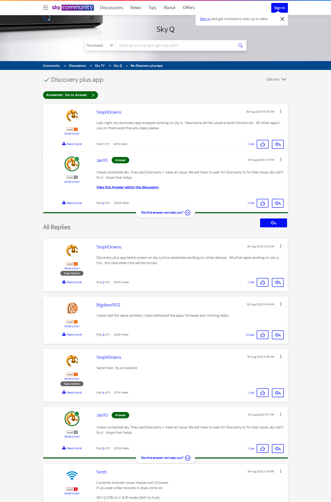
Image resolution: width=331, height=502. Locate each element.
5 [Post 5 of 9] (103, 203)
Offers (189, 7)
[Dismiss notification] (282, 19)
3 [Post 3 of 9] (103, 334)
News (135, 7)
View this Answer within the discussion (127, 187)
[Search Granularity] (100, 45)
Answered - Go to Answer (70, 94)
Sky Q (166, 29)
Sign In (279, 8)
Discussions (111, 7)
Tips (152, 7)
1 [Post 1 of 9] (103, 144)
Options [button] (273, 79)
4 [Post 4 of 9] (103, 392)
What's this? (72, 133)
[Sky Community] (73, 7)
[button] (281, 111)
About (170, 7)
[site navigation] (45, 7)
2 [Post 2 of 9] (103, 282)
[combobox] (174, 45)
